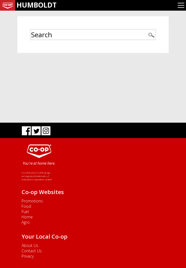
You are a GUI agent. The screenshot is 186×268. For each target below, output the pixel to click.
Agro (26, 222)
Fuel (25, 211)
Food (26, 206)
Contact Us (32, 250)
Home (27, 217)
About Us (30, 245)
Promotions (32, 201)
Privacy (28, 256)
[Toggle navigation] (181, 5)
